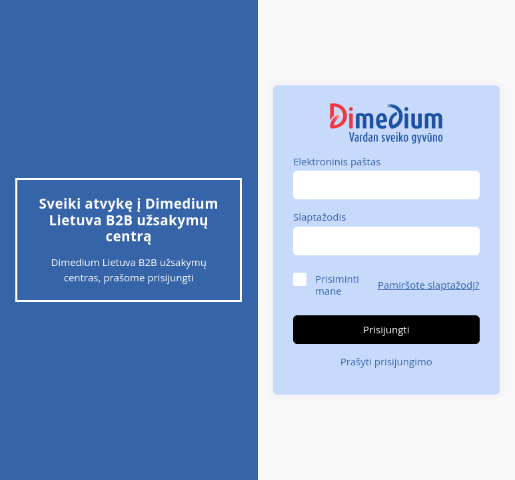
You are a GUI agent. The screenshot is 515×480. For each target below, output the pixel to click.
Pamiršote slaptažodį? (429, 284)
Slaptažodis (319, 216)
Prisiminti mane (337, 285)
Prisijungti (386, 329)
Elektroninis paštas (336, 161)
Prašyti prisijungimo (386, 361)
